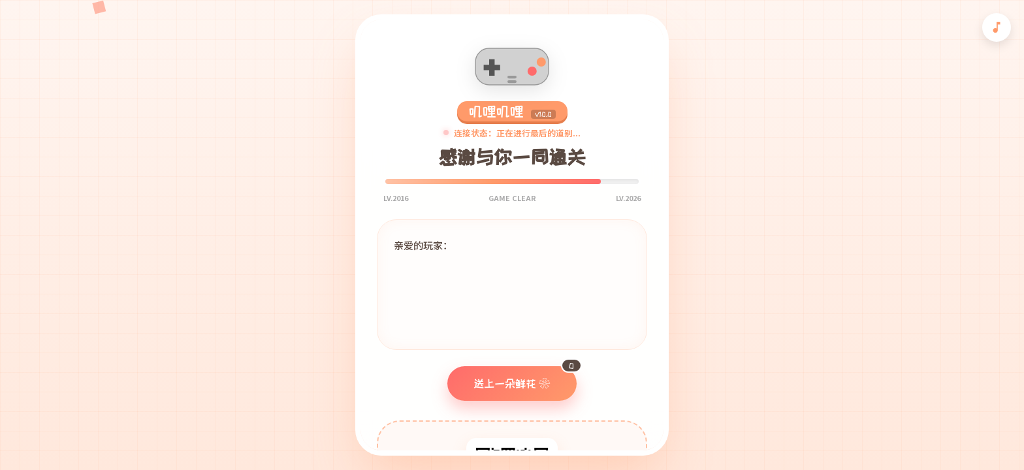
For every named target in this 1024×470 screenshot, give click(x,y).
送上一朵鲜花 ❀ (525, 377)
